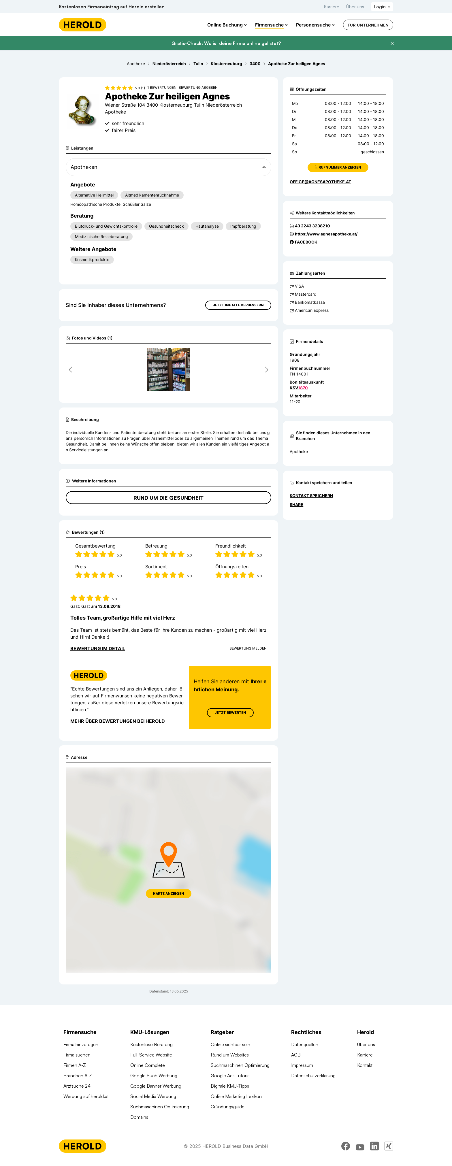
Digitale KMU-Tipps (230, 1086)
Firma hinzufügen (80, 1044)
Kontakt (364, 1065)
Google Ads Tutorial (231, 1075)
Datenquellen (304, 1044)
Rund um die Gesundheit (168, 498)
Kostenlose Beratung (151, 1044)
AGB (296, 1055)
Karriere (331, 7)
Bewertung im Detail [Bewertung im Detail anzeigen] (97, 648)
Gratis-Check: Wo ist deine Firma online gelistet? (226, 43)
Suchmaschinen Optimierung (159, 1107)
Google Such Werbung (153, 1075)
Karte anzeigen (168, 893)
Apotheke (299, 451)
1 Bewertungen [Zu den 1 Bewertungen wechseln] (161, 87)
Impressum (302, 1065)
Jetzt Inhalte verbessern (238, 305)
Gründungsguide (227, 1107)
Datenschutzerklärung (313, 1075)
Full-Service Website (151, 1055)
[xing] (389, 1150)
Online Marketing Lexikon (236, 1096)
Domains (139, 1117)
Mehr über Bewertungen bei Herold (117, 721)
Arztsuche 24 (77, 1086)
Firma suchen (77, 1055)
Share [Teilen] (296, 504)
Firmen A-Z (74, 1065)
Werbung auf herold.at (86, 1096)
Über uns (355, 7)
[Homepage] (82, 24)
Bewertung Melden (248, 648)
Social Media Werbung (153, 1096)
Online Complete (147, 1065)
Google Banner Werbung (155, 1086)
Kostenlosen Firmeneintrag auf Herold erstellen (112, 7)
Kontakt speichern (311, 495)
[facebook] (345, 1150)
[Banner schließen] (392, 43)
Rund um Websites (230, 1055)
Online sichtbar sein (230, 1044)
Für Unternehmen (368, 24)
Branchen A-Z (77, 1075)
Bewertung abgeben (198, 87)
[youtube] (360, 1150)
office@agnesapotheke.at (320, 181)
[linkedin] (374, 1150)
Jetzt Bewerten (230, 712)
